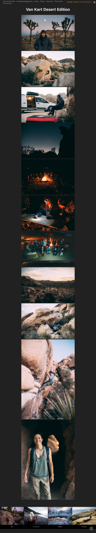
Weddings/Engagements (25, 1)
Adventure (49, 1)
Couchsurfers (7, 3)
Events (36, 1)
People (42, 1)
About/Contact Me (9, 1)
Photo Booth (59, 1)
